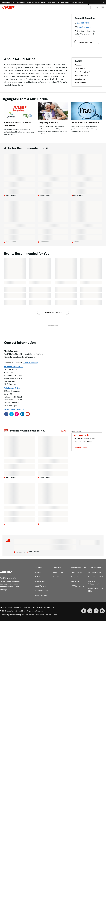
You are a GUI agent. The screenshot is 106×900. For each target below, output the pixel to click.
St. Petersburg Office (13, 367)
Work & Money (81, 82)
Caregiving (79, 68)
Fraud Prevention (81, 72)
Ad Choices (30, 615)
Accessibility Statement (45, 607)
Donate (38, 572)
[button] (97, 7)
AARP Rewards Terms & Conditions (12, 611)
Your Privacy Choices (43, 615)
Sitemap (3, 607)
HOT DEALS (80, 435)
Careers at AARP (77, 572)
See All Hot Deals (80, 448)
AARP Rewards (40, 586)
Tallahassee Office (12, 388)
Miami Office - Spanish (14, 409)
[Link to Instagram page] (17, 414)
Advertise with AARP (78, 568)
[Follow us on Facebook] (6, 414)
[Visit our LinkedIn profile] (22, 414)
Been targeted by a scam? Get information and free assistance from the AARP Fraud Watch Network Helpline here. (41, 2)
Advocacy (79, 65)
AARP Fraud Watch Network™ (85, 122)
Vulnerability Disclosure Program (12, 615)
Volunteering (80, 79)
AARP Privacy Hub (14, 607)
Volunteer (38, 577)
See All (63, 431)
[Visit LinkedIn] (102, 610)
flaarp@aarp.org (83, 27)
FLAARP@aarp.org (30, 363)
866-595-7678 (83, 23)
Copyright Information (35, 611)
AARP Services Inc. (77, 586)
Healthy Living (80, 75)
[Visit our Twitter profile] (11, 414)
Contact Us (57, 568)
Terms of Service (29, 607)
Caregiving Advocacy (48, 122)
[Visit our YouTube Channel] (28, 414)
